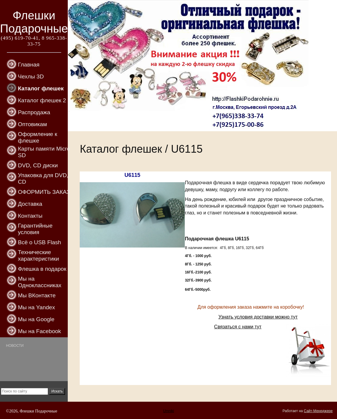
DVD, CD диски (38, 165)
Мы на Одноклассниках (39, 282)
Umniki (168, 411)
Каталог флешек (41, 88)
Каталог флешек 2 (42, 100)
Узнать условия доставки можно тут (258, 316)
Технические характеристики (38, 255)
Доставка (30, 204)
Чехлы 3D (31, 76)
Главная (28, 64)
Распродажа (34, 112)
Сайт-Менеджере (318, 411)
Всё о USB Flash (39, 242)
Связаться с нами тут (237, 326)
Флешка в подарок (42, 269)
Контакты (30, 216)
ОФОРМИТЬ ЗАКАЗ (44, 192)
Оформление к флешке (37, 137)
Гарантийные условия (35, 228)
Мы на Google (36, 319)
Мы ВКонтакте (37, 295)
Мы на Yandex (36, 307)
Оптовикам (32, 124)
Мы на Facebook (39, 331)
